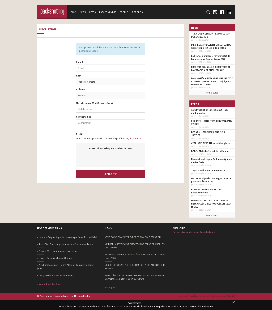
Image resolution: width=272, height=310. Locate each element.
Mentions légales (82, 296)
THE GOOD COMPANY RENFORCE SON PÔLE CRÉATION (210, 35)
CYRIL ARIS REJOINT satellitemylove (210, 143)
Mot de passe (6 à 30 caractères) (94, 103)
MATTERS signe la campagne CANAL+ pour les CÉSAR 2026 (211, 180)
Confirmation (83, 116)
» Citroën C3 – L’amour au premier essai (57, 251)
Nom (78, 75)
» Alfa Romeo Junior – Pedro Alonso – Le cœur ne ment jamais (65, 266)
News (84, 12)
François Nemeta (132, 138)
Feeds (94, 12)
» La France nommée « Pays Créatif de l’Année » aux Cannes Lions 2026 (135, 256)
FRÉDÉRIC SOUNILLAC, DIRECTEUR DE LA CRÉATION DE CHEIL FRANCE (210, 68)
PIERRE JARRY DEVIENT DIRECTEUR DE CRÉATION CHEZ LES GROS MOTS (211, 46)
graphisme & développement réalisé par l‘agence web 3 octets (206, 296)
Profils (125, 12)
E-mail (79, 61)
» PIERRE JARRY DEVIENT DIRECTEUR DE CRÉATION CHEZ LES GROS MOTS (135, 246)
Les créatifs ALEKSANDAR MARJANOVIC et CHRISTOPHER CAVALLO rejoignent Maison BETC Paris (212, 81)
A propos (138, 12)
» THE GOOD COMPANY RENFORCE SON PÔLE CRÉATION (133, 237)
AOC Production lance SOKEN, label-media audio (210, 111)
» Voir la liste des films (49, 284)
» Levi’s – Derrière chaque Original (54, 258)
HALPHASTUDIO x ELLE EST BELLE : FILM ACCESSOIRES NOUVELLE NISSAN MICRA (211, 203)
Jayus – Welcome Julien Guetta (208, 170)
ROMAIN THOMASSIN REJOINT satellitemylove (207, 191)
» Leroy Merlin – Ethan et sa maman (55, 275)
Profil (79, 134)
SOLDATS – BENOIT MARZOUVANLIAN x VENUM (211, 122)
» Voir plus (110, 287)
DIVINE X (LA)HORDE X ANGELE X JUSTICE (208, 133)
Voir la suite (212, 92)
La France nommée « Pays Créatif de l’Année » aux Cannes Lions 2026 (210, 57)
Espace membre (108, 12)
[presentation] (110, 157)
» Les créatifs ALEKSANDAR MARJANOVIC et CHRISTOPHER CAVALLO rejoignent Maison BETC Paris (134, 277)
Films (75, 12)
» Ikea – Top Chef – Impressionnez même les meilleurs (65, 244)
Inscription (47, 29)
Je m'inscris (110, 174)
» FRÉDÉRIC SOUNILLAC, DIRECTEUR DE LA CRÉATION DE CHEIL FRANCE (135, 266)
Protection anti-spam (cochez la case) (111, 148)
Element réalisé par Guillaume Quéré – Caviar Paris (211, 161)
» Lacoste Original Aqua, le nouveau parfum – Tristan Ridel (67, 237)
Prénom (80, 89)
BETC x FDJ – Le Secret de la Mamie (209, 151)
